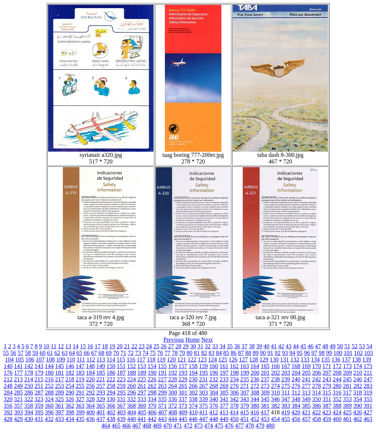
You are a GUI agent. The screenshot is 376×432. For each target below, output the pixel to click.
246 (357, 379)
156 (172, 366)
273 (265, 386)
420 (296, 412)
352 (337, 399)
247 (368, 379)
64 (72, 353)
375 (203, 406)
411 (203, 412)
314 (316, 392)
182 (69, 373)
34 (222, 346)
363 (80, 406)
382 (275, 406)
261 (141, 386)
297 (141, 392)
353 (347, 399)
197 (224, 373)
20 (120, 346)
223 (121, 379)
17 (98, 346)
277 (306, 386)
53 (362, 346)
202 (275, 373)
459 (326, 419)
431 (39, 419)
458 (316, 419)
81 (197, 353)
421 (306, 412)
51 (347, 346)
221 (100, 379)
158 (193, 366)
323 (39, 399)
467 (136, 425)
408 (172, 412)
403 (121, 412)
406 (152, 412)
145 (59, 366)
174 (357, 366)
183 (80, 373)
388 (337, 406)
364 (90, 406)
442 (152, 419)
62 (57, 353)
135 (325, 359)
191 (162, 373)
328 (90, 399)
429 (18, 419)
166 (275, 366)
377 (224, 406)
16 (90, 346)
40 (267, 346)
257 (100, 386)
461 (347, 419)
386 (316, 406)
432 (49, 419)
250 (28, 386)
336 (172, 399)
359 (39, 406)
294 (110, 392)
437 (100, 419)
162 (234, 366)
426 (357, 412)
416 (254, 412)
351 (326, 399)
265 (182, 386)
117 (141, 359)
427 (368, 412)
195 (203, 373)
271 (244, 386)
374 (193, 406)
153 (141, 366)
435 (80, 419)
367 (121, 406)
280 (337, 386)
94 (292, 353)
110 (70, 359)
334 (152, 399)
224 (131, 379)
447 (203, 419)
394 (28, 412)
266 (193, 386)
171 (326, 366)
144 (49, 366)
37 (244, 346)
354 (357, 399)
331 (121, 399)
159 (203, 366)
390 (357, 406)
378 (234, 406)
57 (21, 353)
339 (203, 399)
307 (244, 392)
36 (237, 346)
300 (172, 392)
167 (285, 366)
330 (110, 399)
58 (28, 353)
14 (76, 346)
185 (100, 373)
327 (80, 399)
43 (289, 346)
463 (368, 419)
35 (230, 346)
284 (8, 392)
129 (264, 359)
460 (337, 419)
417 (265, 412)
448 (213, 419)
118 (151, 359)
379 (244, 406)
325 (59, 399)
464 (105, 425)
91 (270, 353)
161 (224, 366)
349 (306, 399)
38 (252, 346)
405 (141, 412)
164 (254, 366)
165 (265, 366)
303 (203, 392)
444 (172, 419)
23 (142, 346)
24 (149, 346)
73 (138, 353)
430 (28, 419)
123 (202, 359)
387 (326, 406)
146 (69, 366)
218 (69, 379)
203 (285, 373)
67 (94, 353)
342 (234, 399)
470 (167, 425)
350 (316, 399)
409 (182, 412)
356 (8, 406)
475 (218, 425)
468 (146, 425)
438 (110, 419)
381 (265, 406)
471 (177, 425)
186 (110, 373)
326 (69, 399)
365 (100, 406)
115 (121, 359)
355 (368, 399)
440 (131, 419)
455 (285, 419)
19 (112, 346)
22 (134, 346)
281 (347, 386)
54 (369, 346)
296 (131, 392)
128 (253, 359)
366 (110, 406)
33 (215, 346)
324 (49, 399)
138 (356, 359)
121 (181, 359)
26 (164, 346)
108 (50, 359)
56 (13, 353)
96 (307, 353)
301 (182, 392)
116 (131, 359)
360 (49, 406)
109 (60, 359)
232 (213, 379)
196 (213, 373)
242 (316, 379)
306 (234, 392)
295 (121, 392)
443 (162, 419)
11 (53, 346)
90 (263, 353)
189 (141, 373)
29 (186, 346)
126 (233, 359)
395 (39, 412)
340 (213, 399)
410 (193, 412)
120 (171, 359)
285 (18, 392)
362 (69, 406)
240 (296, 379)
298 (152, 392)
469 (157, 425)
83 (211, 353)
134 (315, 359)
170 (316, 366)
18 (105, 346)
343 (244, 399)
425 (347, 412)
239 (285, 379)
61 (50, 353)
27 (171, 346)
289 (59, 392)
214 (28, 379)
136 (336, 359)
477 (239, 425)
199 (244, 373)
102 (358, 353)
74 (145, 353)
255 (80, 386)
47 (318, 346)
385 (306, 406)
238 (275, 379)
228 (172, 379)
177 (18, 373)
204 (296, 373)
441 (141, 419)
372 (172, 406)
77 (167, 353)
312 (296, 392)
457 (306, 419)
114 (110, 359)
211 (368, 373)
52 (355, 346)
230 (193, 379)
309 (265, 392)
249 (18, 386)
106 (29, 359)
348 (296, 399)
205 (306, 373)
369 (141, 406)
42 (281, 346)
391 (368, 406)
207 (326, 373)
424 (337, 412)
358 (28, 406)
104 (9, 359)
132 (294, 359)
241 (306, 379)
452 (254, 419)
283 (368, 386)
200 (254, 373)
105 (19, 359)
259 (121, 386)
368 (131, 406)
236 (254, 379)
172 (337, 366)
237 (265, 379)
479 (260, 425)
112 (90, 359)
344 (254, 399)
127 (243, 359)
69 (109, 353)
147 (80, 366)
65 (79, 353)
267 (203, 386)
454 (275, 419)
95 (300, 353)
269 (224, 386)
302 (193, 392)
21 (127, 346)
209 (347, 373)
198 (234, 373)
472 (188, 425)
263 (162, 386)
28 (178, 346)
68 (101, 353)
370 (152, 406)
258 (110, 386)
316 (337, 392)
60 (43, 353)
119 (161, 359)
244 (337, 379)
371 (162, 406)
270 (234, 386)
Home (192, 339)
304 (213, 392)
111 (81, 359)
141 (18, 366)
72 (131, 353)
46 (311, 346)
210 (357, 373)
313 (306, 392)
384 (296, 406)
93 (285, 353)
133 (305, 359)
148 (90, 366)
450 (234, 419)
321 (18, 399)
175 (368, 366)
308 (254, 392)
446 (193, 419)
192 (172, 373)
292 (90, 392)
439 (121, 419)
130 (274, 359)
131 (284, 359)
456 (296, 419)
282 (357, 386)
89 (255, 353)
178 (28, 373)
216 (49, 379)
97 (314, 353)
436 (90, 419)
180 (49, 373)
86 (233, 353)
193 (182, 373)
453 (265, 419)
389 (347, 406)
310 (275, 392)
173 (347, 366)
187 (121, 373)
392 (8, 412)
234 (234, 379)
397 (59, 412)
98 (322, 353)
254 (69, 386)
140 (8, 366)
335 (162, 399)
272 (254, 386)
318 (357, 392)
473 (198, 425)
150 (110, 366)
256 (90, 386)
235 (244, 379)
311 (285, 392)
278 (316, 386)
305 (224, 392)
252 (49, 386)
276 (296, 386)
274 (275, 386)
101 (348, 353)
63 (65, 353)
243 (326, 379)
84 (219, 353)
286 (28, 392)
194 (193, 373)
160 (213, 366)
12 (61, 346)
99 (329, 353)
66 (87, 353)
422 (316, 412)
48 (325, 346)
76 (160, 353)
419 (285, 412)
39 (259, 346)
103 (368, 353)
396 (49, 412)
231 (203, 379)
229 (182, 379)
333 (141, 399)
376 (213, 406)
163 (244, 366)
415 (244, 412)
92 (278, 353)
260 (131, 386)
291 (80, 392)
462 (357, 419)
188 (131, 373)
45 (303, 346)
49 (333, 346)
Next (207, 339)
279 (326, 386)
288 (49, 392)
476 (229, 425)
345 (265, 399)
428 (8, 419)
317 (347, 392)
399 (80, 412)
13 (68, 346)
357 (18, 406)
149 (100, 366)
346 (275, 399)
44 (296, 346)
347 (285, 399)
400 (90, 412)
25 (156, 346)
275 (285, 386)
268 (213, 386)
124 (212, 359)
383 (285, 406)
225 (141, 379)
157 (182, 366)
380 (254, 406)
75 (153, 353)
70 (116, 353)
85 (226, 353)
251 (39, 386)
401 (100, 412)
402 (110, 412)
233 (224, 379)
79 (182, 353)
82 (204, 353)
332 (131, 399)
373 (182, 406)
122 (192, 359)
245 (347, 379)
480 (270, 425)
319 (368, 392)
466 (126, 425)
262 (152, 386)
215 (39, 379)
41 (274, 346)
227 (162, 379)
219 (80, 379)
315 (326, 392)
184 (90, 373)
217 (59, 379)
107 (40, 359)
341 (224, 399)
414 (234, 412)
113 (101, 359)
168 (296, 366)
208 (337, 373)
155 (162, 366)
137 (346, 359)
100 (337, 353)
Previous (173, 339)
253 (59, 386)
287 (39, 392)
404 (131, 412)
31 (200, 346)
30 (193, 346)
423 (326, 412)
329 (100, 399)
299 (162, 392)
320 (8, 399)
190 (152, 373)
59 (35, 353)
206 (316, 373)
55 (6, 353)
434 (69, 419)
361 (59, 406)
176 (8, 373)
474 (208, 425)
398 (69, 412)
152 (131, 366)
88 (248, 353)
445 (182, 419)
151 (121, 366)
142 (28, 366)
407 (162, 412)
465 (116, 425)
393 (18, 412)
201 (265, 373)
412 (213, 412)
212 (8, 379)
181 (59, 373)
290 (69, 392)
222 (110, 379)
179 (39, 373)
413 (224, 412)
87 (241, 353)
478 (249, 425)
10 (46, 346)
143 (39, 366)
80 (189, 353)
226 (152, 379)
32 (208, 346)
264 (172, 386)
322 (28, 399)
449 (224, 419)
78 (175, 353)
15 (83, 346)
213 (18, 379)
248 (8, 386)
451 (244, 419)
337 (182, 399)
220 (90, 379)
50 (340, 346)
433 (59, 419)
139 (366, 359)
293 (100, 392)
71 (123, 353)
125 (222, 359)
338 (193, 399)
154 (152, 366)
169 (306, 366)
